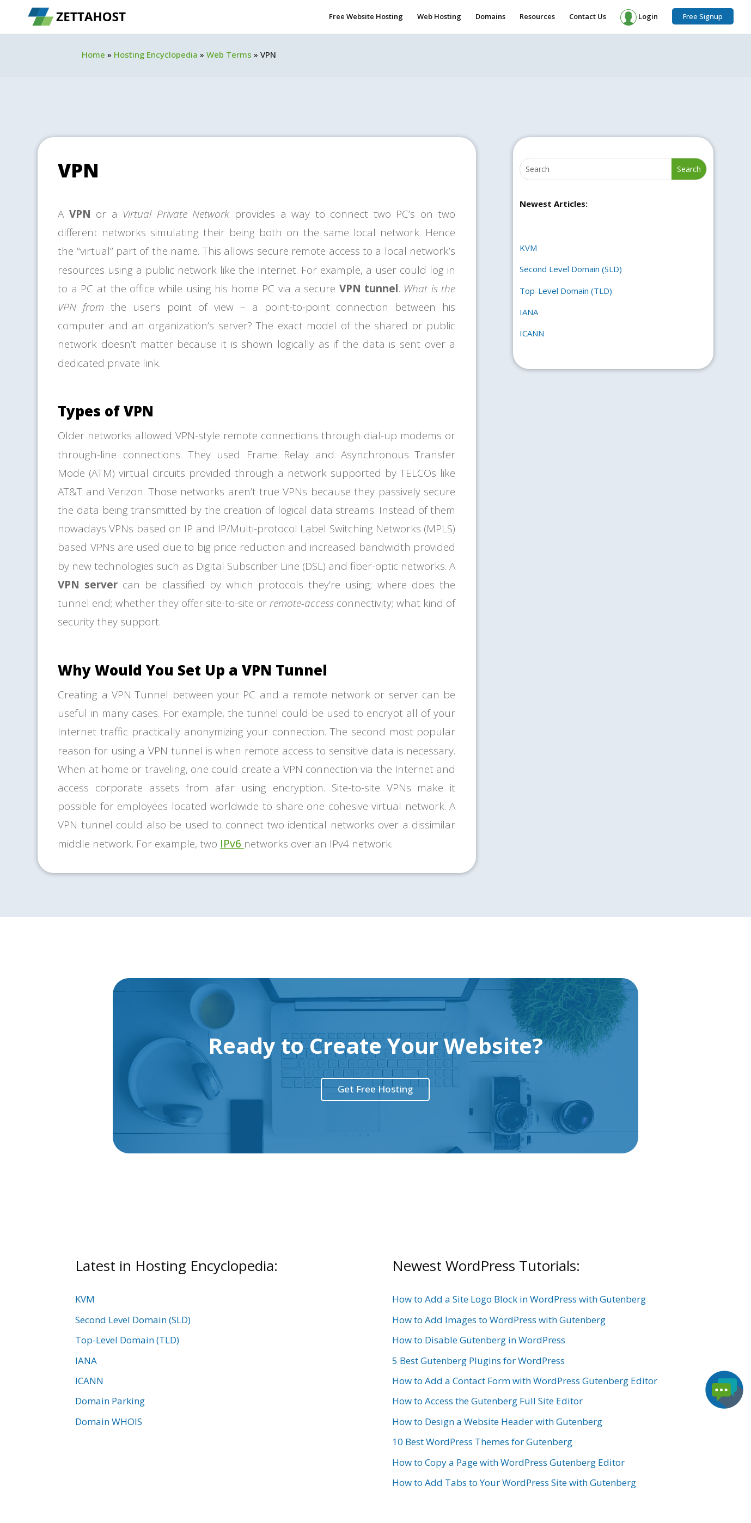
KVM (528, 247)
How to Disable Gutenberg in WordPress (478, 1340)
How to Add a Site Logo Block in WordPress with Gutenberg (519, 1299)
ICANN (532, 333)
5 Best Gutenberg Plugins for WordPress (478, 1360)
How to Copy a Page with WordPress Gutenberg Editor (508, 1462)
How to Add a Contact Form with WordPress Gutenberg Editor (524, 1380)
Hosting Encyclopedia (156, 54)
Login (639, 17)
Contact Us (587, 17)
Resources (537, 17)
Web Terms (229, 54)
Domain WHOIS (108, 1421)
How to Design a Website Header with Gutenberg (497, 1421)
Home (93, 54)
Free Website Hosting (366, 17)
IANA (529, 311)
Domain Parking (110, 1401)
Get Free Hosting (375, 1089)
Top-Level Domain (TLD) (566, 290)
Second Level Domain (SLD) (571, 268)
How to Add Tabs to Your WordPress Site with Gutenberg (514, 1482)
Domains (490, 17)
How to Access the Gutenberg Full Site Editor (487, 1401)
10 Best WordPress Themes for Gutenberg (482, 1441)
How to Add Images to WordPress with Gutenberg (499, 1319)
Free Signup (703, 16)
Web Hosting (439, 17)
